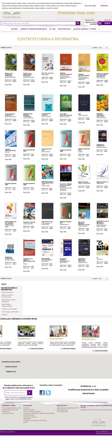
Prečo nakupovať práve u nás (11, 408)
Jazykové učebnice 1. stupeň (84, 29)
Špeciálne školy (64, 29)
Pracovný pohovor (8, 413)
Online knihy (12, 14)
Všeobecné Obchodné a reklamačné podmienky (39, 413)
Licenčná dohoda (29, 415)
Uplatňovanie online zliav (10, 410)
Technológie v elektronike (10, 312)
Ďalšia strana (106, 47)
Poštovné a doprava (30, 417)
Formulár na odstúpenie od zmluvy (34, 420)
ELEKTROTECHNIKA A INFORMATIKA (9, 288)
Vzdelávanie (6, 411)
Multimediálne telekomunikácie (7, 305)
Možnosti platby (28, 410)
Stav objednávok (62, 411)
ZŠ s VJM (52, 29)
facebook (43, 393)
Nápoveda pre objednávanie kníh (67, 408)
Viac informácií (90, 5)
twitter (49, 393)
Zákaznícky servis (62, 410)
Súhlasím (104, 6)
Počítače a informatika (9, 309)
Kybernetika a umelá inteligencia (8, 300)
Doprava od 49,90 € (91, 22)
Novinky (14, 29)
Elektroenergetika (7, 292)
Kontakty (26, 408)
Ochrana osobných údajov (32, 411)
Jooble (25, 422)
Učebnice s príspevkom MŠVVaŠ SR (33, 29)
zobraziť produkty (36, 348)
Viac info (8, 84)
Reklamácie (27, 419)
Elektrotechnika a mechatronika (7, 296)
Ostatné (4, 314)
